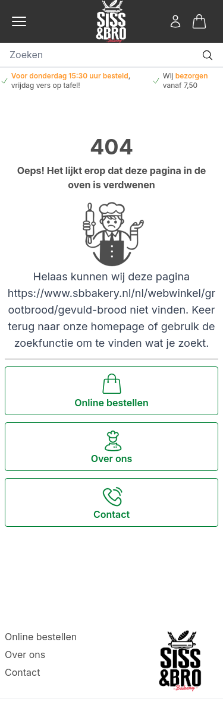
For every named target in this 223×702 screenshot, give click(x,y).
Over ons (25, 654)
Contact (22, 672)
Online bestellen (41, 637)
